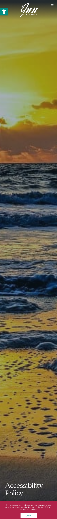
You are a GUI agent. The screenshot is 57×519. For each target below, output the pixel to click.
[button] (4, 11)
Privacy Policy (44, 508)
